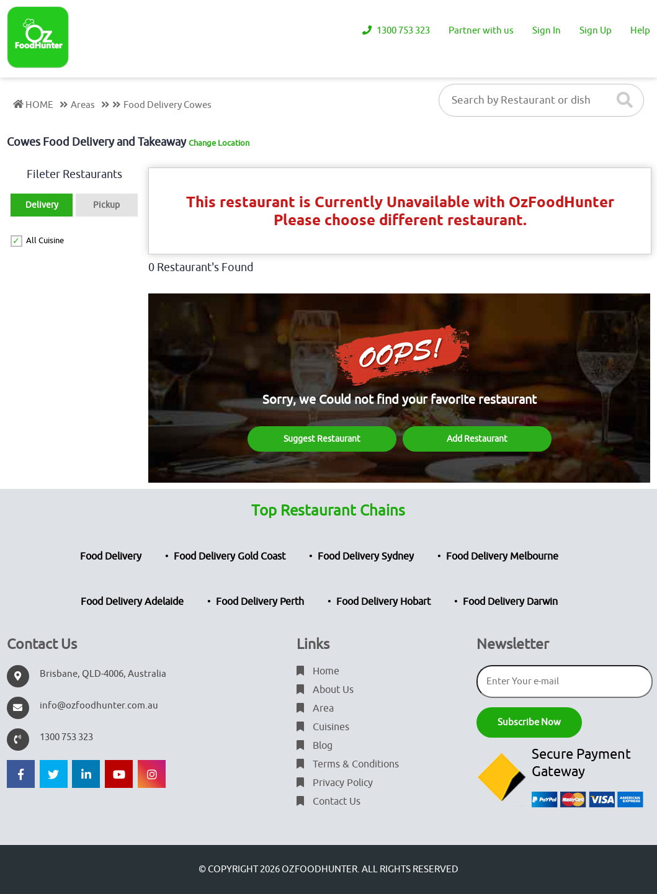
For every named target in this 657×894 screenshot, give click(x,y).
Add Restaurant (477, 439)
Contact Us (328, 801)
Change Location (219, 143)
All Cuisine (45, 240)
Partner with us (481, 31)
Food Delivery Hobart (383, 602)
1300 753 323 (396, 31)
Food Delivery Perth (260, 602)
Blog (315, 746)
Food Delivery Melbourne (502, 556)
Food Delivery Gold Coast (229, 556)
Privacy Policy (335, 783)
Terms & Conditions (348, 764)
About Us (325, 690)
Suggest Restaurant (322, 439)
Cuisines (323, 727)
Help (640, 31)
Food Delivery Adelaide (132, 602)
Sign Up (595, 31)
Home (318, 671)
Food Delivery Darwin (510, 602)
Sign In (546, 31)
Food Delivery (110, 556)
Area (315, 708)
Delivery (41, 205)
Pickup (106, 205)
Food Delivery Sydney (366, 556)
